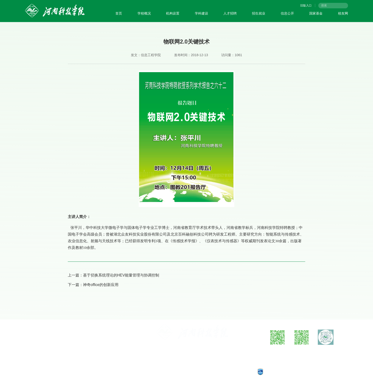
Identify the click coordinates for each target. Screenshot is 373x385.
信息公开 (287, 13)
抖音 (325, 351)
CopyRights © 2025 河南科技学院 (230, 371)
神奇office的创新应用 (100, 285)
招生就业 (258, 13)
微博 (277, 351)
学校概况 (144, 13)
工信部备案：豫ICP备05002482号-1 (133, 371)
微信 (301, 351)
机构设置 (172, 13)
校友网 (343, 13)
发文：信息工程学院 (146, 55)
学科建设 (201, 13)
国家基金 (316, 13)
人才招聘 (230, 13)
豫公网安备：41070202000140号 (182, 371)
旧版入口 (306, 5)
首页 (118, 13)
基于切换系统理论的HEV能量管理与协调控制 (121, 275)
